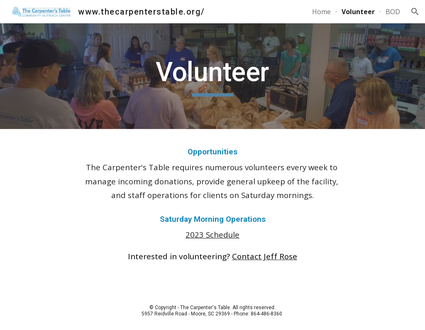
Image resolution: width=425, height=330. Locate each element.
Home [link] (321, 11)
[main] (212, 76)
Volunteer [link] (358, 11)
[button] (415, 12)
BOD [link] (393, 11)
